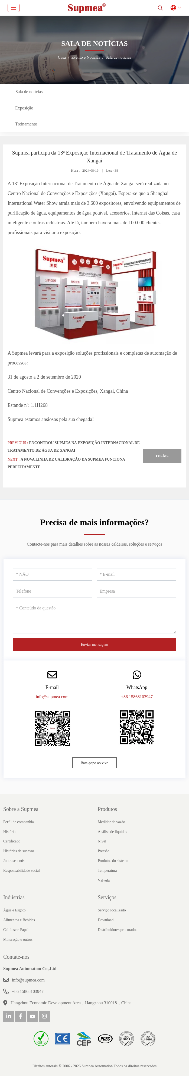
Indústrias (14, 897)
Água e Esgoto (14, 910)
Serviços (107, 897)
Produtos (107, 809)
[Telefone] (52, 591)
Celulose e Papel (15, 930)
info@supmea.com (52, 696)
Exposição (24, 108)
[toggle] (13, 8)
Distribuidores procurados (117, 930)
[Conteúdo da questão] (94, 618)
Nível (102, 841)
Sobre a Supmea (20, 809)
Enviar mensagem (94, 645)
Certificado (11, 841)
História (9, 832)
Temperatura (107, 871)
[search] (160, 8)
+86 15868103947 (137, 696)
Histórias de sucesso (18, 851)
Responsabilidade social (21, 871)
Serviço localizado (112, 910)
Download (105, 920)
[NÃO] (52, 574)
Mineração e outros (17, 939)
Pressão (103, 851)
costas (162, 455)
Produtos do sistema (113, 861)
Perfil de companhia (18, 822)
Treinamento (26, 124)
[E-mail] (136, 574)
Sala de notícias (29, 91)
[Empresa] (136, 591)
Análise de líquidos (112, 832)
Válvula (104, 880)
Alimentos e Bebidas (19, 920)
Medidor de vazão (111, 822)
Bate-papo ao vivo (95, 763)
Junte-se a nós (14, 861)
